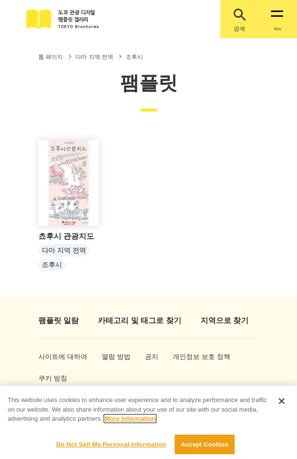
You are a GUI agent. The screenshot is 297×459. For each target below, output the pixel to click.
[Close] (281, 405)
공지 (151, 356)
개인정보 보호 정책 (191, 356)
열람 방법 (112, 356)
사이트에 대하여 (54, 356)
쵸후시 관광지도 (66, 237)
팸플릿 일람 (58, 320)
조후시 (52, 265)
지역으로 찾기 (225, 320)
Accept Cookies (204, 448)
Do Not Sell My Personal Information (111, 448)
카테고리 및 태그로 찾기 (139, 320)
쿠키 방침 (49, 378)
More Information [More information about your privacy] (130, 422)
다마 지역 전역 (64, 251)
